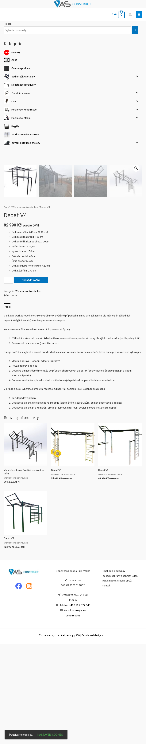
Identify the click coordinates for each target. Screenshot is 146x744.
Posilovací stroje (20, 117)
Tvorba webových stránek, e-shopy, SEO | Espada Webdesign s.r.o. (73, 735)
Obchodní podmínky (113, 671)
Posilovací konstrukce (23, 109)
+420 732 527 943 (79, 705)
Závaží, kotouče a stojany (25, 142)
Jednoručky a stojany (23, 76)
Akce (14, 59)
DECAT (14, 395)
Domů (7, 307)
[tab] (7, 407)
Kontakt (106, 685)
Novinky (15, 52)
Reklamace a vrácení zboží (117, 680)
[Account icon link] (130, 14)
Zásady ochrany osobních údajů (120, 676)
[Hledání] (135, 30)
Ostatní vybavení (20, 93)
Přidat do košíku (31, 380)
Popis (7, 407)
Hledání (8, 23)
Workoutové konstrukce (25, 134)
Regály (15, 126)
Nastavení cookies (50, 734)
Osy (13, 101)
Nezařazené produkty (23, 84)
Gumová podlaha (20, 68)
